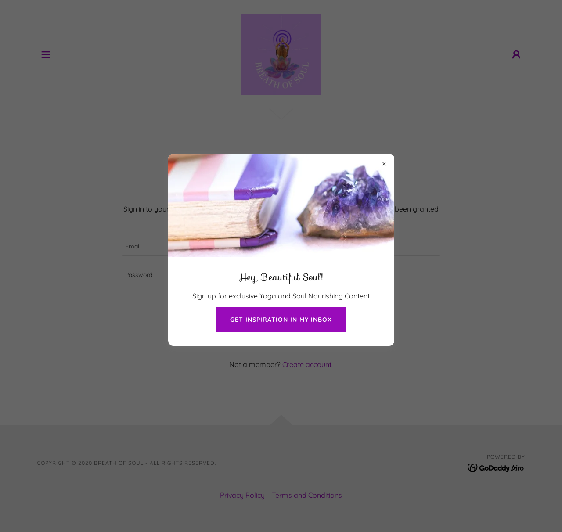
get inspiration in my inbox (281, 320)
